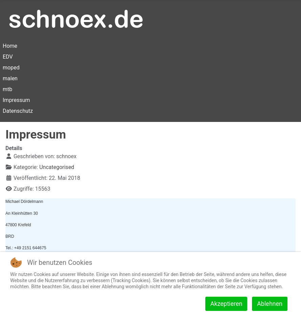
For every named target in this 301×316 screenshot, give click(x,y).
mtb (7, 89)
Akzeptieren (226, 303)
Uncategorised (56, 167)
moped (11, 67)
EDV (8, 57)
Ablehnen (269, 303)
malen (10, 78)
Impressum (16, 100)
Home (10, 46)
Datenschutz (18, 111)
